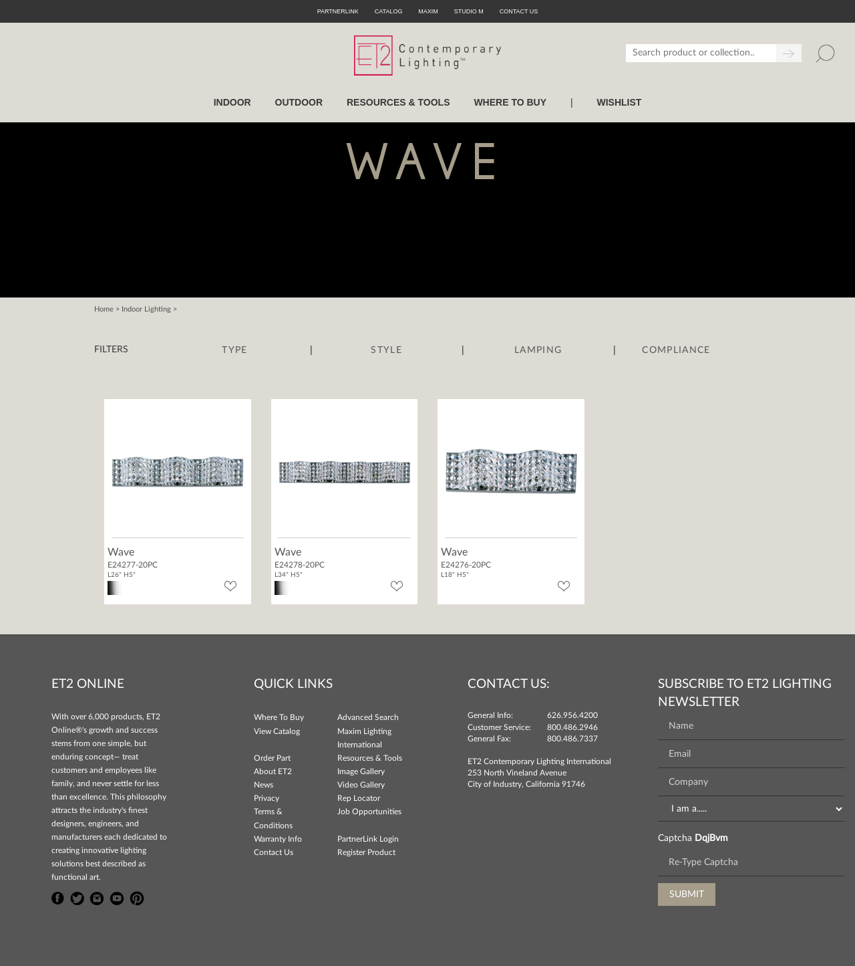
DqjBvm (711, 838)
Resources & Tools (369, 758)
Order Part (272, 758)
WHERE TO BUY (510, 102)
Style (386, 350)
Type (234, 350)
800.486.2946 (572, 727)
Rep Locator (358, 798)
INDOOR (232, 102)
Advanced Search (368, 717)
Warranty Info (278, 839)
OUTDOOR (299, 102)
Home (104, 309)
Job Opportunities (369, 812)
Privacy (266, 798)
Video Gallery (361, 785)
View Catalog (277, 731)
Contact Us (273, 852)
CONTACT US (519, 11)
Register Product (366, 852)
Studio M (469, 11)
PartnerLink (338, 11)
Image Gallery (361, 771)
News (263, 785)
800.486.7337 (572, 739)
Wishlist (618, 102)
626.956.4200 (572, 715)
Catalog (389, 11)
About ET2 (273, 771)
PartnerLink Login (368, 839)
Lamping (538, 350)
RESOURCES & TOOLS (398, 102)
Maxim (428, 11)
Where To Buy (279, 717)
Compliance (676, 350)
